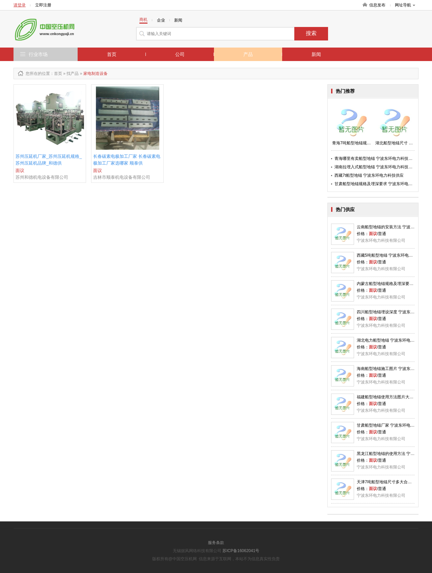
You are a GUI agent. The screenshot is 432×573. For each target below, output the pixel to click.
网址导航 (405, 5)
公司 (180, 54)
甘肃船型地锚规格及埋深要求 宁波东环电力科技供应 (381, 183)
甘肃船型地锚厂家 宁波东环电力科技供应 (394, 425)
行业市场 (38, 54)
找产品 (72, 73)
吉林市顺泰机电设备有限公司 (121, 177)
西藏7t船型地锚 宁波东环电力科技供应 (369, 175)
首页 (111, 54)
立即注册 (43, 5)
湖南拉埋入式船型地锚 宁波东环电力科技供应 (375, 167)
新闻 (316, 54)
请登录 (20, 5)
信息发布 (377, 5)
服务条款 (216, 542)
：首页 (56, 73)
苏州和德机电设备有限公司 (42, 177)
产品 (248, 54)
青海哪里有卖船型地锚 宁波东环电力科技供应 (375, 158)
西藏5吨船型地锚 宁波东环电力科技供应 (393, 255)
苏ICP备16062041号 (240, 550)
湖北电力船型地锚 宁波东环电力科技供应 (394, 340)
